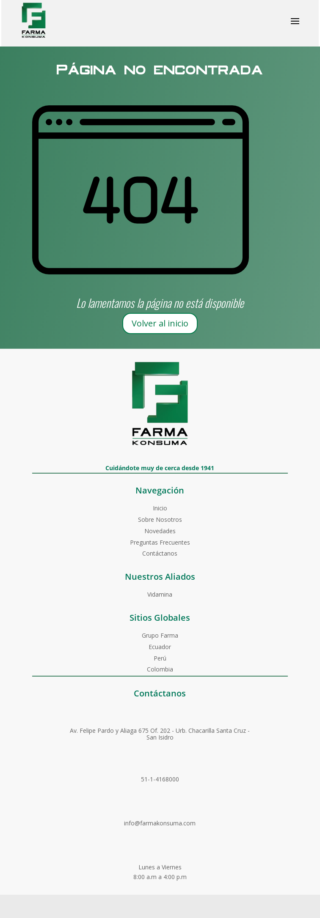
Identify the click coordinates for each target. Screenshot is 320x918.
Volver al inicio (160, 323)
